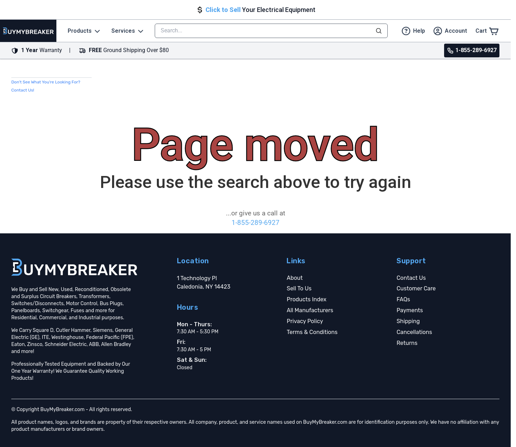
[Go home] (74, 267)
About (294, 278)
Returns (407, 343)
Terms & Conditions (312, 332)
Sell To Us (299, 288)
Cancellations (414, 332)
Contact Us (411, 278)
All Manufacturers (310, 310)
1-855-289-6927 (256, 223)
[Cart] (487, 31)
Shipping (408, 321)
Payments (410, 310)
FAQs (403, 299)
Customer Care (416, 288)
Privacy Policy (305, 321)
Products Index (306, 299)
